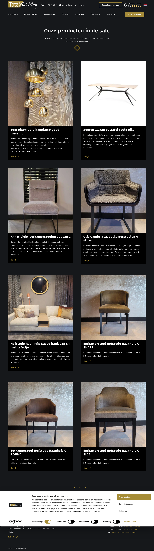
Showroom (79, 14)
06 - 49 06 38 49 (51, 5)
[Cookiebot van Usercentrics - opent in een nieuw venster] (15, 546)
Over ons (95, 14)
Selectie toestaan (126, 529)
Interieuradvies (30, 14)
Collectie (13, 14)
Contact (111, 14)
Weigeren (123, 536)
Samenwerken (49, 14)
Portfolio (65, 14)
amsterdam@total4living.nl (73, 5)
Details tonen (130, 546)
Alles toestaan (125, 522)
